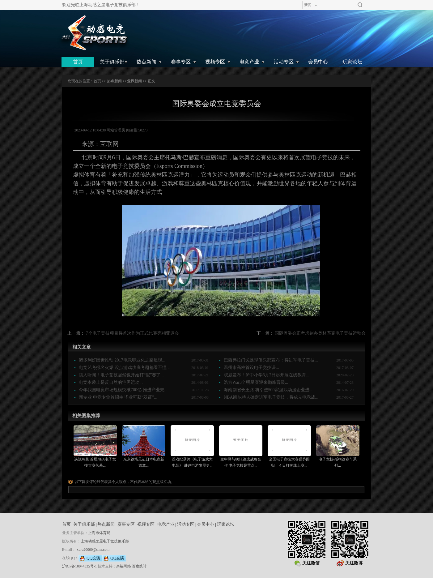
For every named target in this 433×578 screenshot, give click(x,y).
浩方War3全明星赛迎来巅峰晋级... (256, 382)
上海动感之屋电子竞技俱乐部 (105, 541)
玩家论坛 (352, 61)
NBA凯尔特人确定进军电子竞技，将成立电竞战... (271, 397)
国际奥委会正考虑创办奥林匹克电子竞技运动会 (320, 333)
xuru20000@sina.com (93, 549)
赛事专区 (181, 61)
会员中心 (318, 61)
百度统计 (139, 566)
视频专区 (215, 61)
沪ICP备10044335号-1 (79, 566)
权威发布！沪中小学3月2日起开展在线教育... (266, 375)
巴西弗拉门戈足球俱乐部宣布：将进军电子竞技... (271, 360)
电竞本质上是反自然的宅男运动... (111, 382)
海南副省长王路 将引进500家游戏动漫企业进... (268, 389)
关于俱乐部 (112, 61)
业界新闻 (134, 81)
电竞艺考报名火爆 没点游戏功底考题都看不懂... (124, 367)
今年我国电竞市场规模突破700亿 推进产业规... (123, 389)
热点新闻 (146, 61)
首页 (78, 61)
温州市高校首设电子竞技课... (251, 367)
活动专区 (284, 61)
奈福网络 (123, 566)
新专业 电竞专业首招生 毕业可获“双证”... (118, 397)
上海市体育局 (99, 533)
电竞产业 (249, 61)
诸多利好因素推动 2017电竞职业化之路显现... (122, 360)
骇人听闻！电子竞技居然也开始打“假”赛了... (121, 375)
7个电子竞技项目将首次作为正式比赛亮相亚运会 (132, 333)
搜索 (360, 5)
